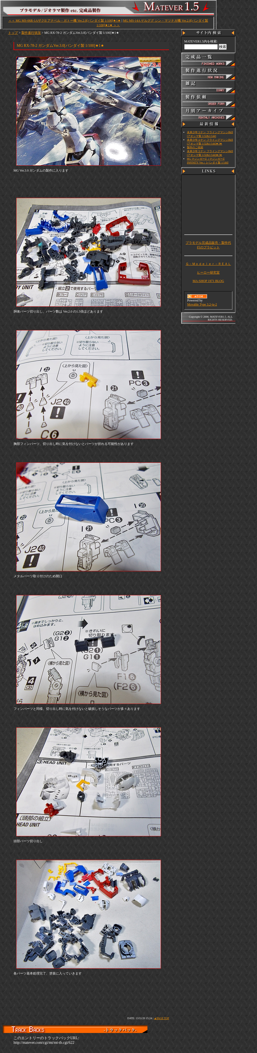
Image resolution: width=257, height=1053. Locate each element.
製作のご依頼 (195, 147)
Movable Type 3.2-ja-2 (202, 304)
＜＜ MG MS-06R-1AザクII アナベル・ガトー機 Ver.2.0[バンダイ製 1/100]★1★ (64, 20)
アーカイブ (208, 113)
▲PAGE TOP (161, 1018)
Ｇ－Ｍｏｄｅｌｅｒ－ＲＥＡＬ (208, 264)
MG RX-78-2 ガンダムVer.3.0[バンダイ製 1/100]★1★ (60, 46)
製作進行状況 (31, 33)
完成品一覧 (208, 59)
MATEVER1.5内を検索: (201, 41)
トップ (13, 33)
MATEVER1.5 (121, 8)
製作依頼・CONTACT (208, 100)
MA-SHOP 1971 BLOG (208, 281)
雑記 (208, 86)
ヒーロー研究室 (208, 272)
